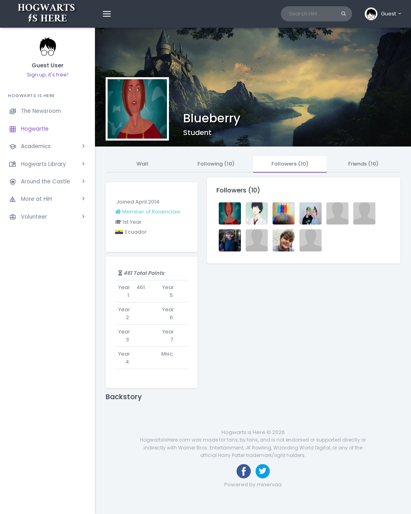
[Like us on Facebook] (244, 471)
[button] (383, 14)
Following (216, 164)
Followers (290, 164)
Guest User (48, 66)
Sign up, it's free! (47, 74)
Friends (363, 164)
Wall (142, 164)
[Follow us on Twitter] (263, 471)
